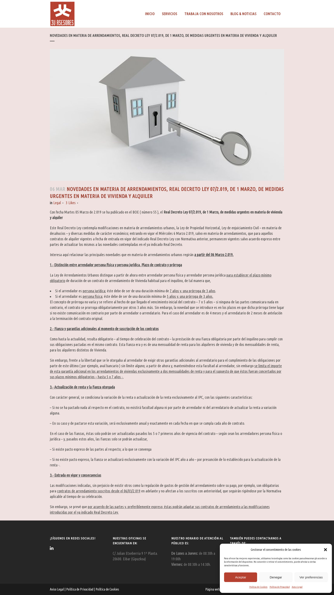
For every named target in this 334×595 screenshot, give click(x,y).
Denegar (276, 577)
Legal (57, 203)
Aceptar (240, 577)
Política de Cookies (258, 587)
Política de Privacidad (280, 587)
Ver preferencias (311, 577)
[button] (325, 550)
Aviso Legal (297, 587)
